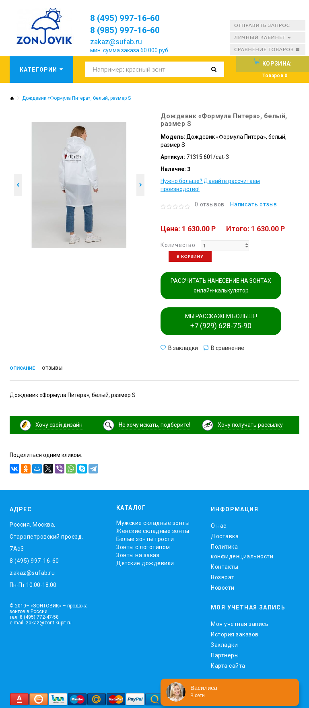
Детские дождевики (145, 561)
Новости (223, 586)
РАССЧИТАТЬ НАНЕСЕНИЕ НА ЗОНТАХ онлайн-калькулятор (221, 286)
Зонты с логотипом (143, 545)
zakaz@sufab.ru (116, 41)
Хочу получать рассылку (250, 423)
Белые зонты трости (145, 537)
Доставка (225, 534)
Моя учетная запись (239, 622)
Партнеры (225, 653)
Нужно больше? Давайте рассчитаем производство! (210, 185)
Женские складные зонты (152, 529)
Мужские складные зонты (153, 521)
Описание (25, 369)
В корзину (190, 256)
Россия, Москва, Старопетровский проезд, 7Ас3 (46, 535)
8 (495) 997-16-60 (130, 17)
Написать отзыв (253, 204)
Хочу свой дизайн (58, 423)
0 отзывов (210, 204)
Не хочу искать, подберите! (154, 423)
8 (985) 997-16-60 (130, 29)
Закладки (224, 643)
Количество (178, 245)
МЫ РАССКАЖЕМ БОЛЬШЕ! (221, 321)
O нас (219, 524)
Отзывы (59, 369)
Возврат (223, 575)
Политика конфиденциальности (242, 550)
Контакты (224, 565)
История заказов (235, 632)
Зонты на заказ (137, 553)
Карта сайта (228, 664)
